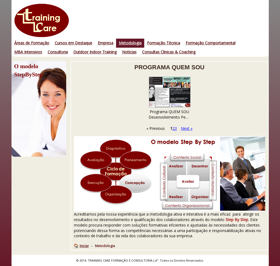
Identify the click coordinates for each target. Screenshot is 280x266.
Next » (186, 128)
